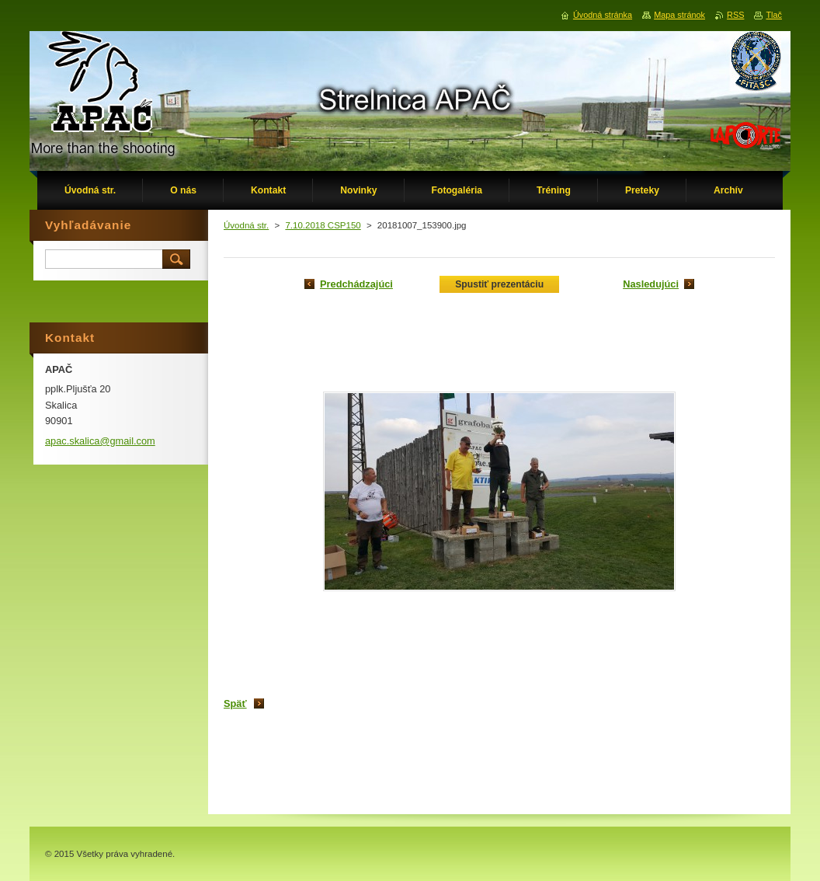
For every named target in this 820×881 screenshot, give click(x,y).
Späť (235, 703)
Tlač (774, 14)
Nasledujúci (651, 284)
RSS (735, 14)
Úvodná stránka (602, 14)
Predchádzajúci (356, 284)
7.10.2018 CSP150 (322, 225)
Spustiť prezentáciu (499, 284)
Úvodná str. (246, 225)
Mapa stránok (679, 14)
